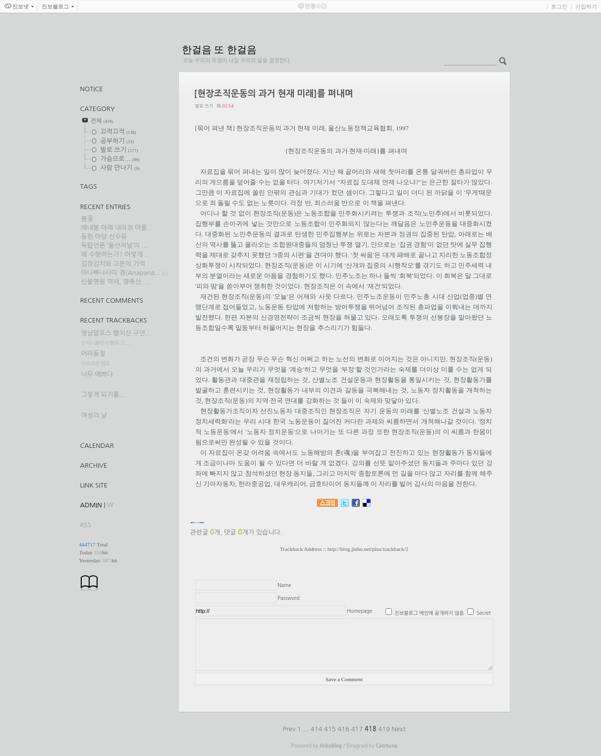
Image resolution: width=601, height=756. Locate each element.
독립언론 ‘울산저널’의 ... (114, 245)
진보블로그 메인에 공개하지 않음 (429, 612)
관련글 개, (206, 532)
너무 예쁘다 (97, 374)
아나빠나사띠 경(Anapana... (121, 273)
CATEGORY (97, 109)
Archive (94, 465)
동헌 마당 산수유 (104, 236)
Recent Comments (111, 300)
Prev (290, 729)
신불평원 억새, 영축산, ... (116, 281)
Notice (91, 89)
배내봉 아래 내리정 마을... (117, 227)
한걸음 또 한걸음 (219, 49)
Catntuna (386, 746)
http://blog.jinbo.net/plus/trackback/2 (368, 549)
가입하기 (586, 6)
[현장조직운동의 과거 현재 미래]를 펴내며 (273, 93)
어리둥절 (93, 353)
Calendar (97, 445)
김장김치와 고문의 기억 (113, 264)
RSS (85, 525)
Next (399, 729)
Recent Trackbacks (113, 320)
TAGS (88, 186)
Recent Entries (105, 207)
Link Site (94, 485)
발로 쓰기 (204, 106)
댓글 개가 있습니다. (253, 532)
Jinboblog (331, 746)
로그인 (559, 6)
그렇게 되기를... (103, 394)
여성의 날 (94, 415)
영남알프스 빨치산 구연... (116, 333)
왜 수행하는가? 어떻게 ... (116, 254)
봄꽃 (87, 219)
